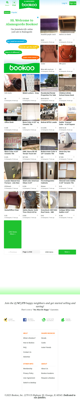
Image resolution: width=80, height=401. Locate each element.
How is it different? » (13, 52)
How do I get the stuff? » (28, 47)
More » (67, 252)
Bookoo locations (47, 373)
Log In (64, 3)
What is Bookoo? (29, 338)
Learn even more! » (30, 57)
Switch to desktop (29, 383)
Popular (14, 12)
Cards (43, 343)
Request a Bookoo (48, 378)
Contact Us (27, 352)
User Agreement (29, 378)
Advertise (26, 357)
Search (7, 3)
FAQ (24, 347)
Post (14, 3)
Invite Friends (46, 347)
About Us (44, 369)
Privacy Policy (28, 373)
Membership (27, 369)
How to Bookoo (28, 343)
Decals (43, 338)
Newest (7, 12)
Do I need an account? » (16, 41)
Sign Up (73, 3)
